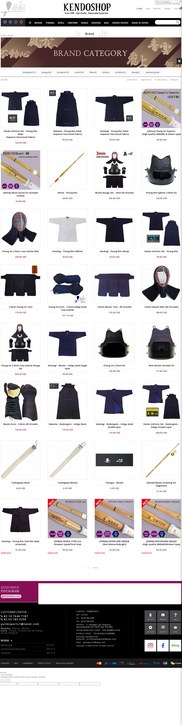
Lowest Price (132, 79)
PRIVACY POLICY (44, 663)
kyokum (105, 72)
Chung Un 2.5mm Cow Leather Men (20, 251)
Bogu (61, 23)
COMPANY (5, 663)
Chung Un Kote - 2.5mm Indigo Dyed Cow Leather (67, 308)
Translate (173, 4)
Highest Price (146, 79)
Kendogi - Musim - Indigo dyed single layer (67, 367)
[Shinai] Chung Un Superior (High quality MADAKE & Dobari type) (161, 133)
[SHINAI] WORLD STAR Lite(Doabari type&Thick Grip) (67, 543)
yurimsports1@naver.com (94, 642)
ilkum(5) (93, 72)
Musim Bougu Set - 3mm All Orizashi (114, 192)
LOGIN (139, 8)
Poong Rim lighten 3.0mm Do (161, 192)
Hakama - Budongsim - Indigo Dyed (67, 424)
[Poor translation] (7, 680)
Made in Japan (140, 23)
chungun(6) (46, 72)
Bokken (96, 23)
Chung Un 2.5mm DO (114, 365)
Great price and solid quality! (13, 649)
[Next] (95, 567)
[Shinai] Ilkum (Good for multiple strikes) (20, 194)
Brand (38, 23)
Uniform (72, 23)
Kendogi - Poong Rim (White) (67, 251)
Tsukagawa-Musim (67, 482)
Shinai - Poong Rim (67, 192)
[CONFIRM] (110, 633)
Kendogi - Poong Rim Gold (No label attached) (20, 543)
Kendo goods (120, 23)
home (3, 35)
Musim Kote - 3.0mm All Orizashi (20, 424)
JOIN (148, 8)
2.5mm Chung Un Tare (20, 306)
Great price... (6, 653)
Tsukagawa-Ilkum (20, 482)
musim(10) (79, 72)
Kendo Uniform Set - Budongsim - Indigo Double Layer (161, 426)
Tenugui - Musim (114, 482)
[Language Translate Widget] (168, 1)
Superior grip (6, 645)
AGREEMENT (28, 663)
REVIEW (5, 640)
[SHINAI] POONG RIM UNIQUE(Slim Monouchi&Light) (114, 543)
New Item (174, 79)
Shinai (84, 23)
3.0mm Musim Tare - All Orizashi (114, 306)
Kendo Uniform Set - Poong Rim (161, 251)
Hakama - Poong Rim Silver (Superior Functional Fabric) (67, 133)
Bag (106, 23)
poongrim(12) (63, 72)
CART (176, 8)
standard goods (152, 72)
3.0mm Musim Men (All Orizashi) (161, 306)
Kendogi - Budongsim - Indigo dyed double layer (114, 426)
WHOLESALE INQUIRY (65, 663)
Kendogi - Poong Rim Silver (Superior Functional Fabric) (114, 133)
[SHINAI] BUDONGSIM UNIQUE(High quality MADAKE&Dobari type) (161, 543)
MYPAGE (156, 8)
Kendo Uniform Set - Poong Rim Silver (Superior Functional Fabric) (20, 134)
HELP (16, 663)
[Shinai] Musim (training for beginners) (161, 484)
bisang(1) (136, 72)
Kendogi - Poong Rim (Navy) (114, 251)
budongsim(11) (29, 72)
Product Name (161, 79)
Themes (50, 23)
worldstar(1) (120, 72)
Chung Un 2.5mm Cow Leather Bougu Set (20, 367)
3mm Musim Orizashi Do (161, 365)
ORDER (167, 8)
